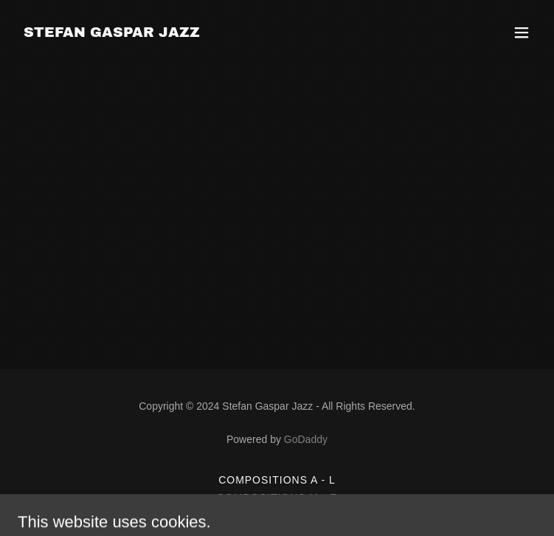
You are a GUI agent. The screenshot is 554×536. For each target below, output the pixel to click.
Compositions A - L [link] (277, 480)
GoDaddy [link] (306, 439)
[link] (112, 33)
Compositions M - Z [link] (277, 498)
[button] (521, 32)
